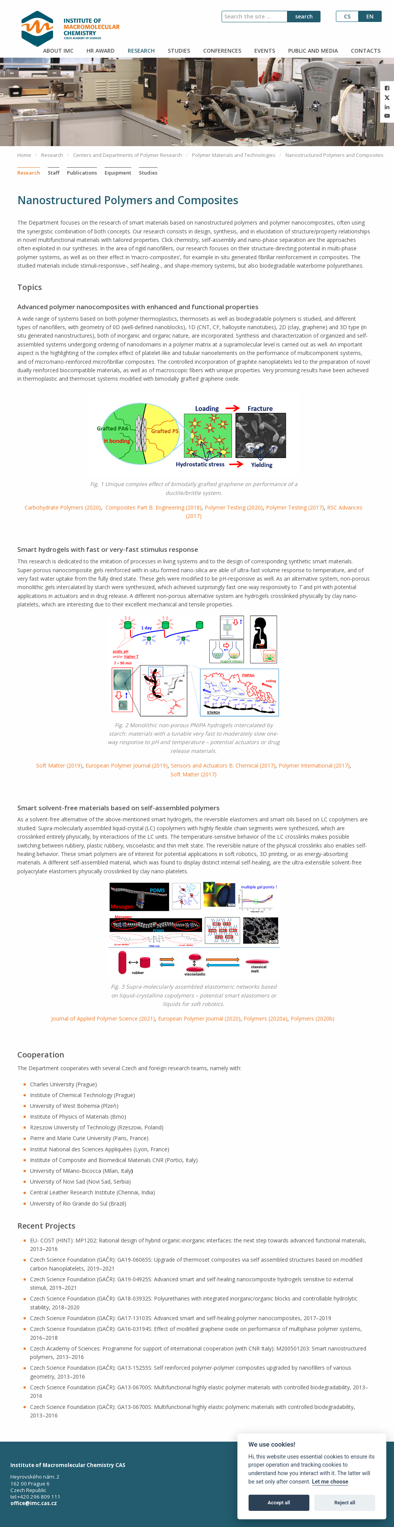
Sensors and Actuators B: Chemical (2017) (223, 765)
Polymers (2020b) (312, 1018)
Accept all (279, 1502)
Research (28, 172)
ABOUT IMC (57, 50)
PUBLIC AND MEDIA (312, 50)
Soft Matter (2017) (193, 774)
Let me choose (330, 1482)
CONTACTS (365, 50)
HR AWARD (100, 50)
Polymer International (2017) (314, 765)
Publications (82, 172)
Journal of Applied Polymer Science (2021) (103, 1018)
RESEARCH (140, 50)
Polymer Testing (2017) (295, 507)
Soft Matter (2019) (59, 765)
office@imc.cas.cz (33, 1503)
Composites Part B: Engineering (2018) (153, 507)
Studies (148, 172)
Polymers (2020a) (265, 1018)
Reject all (344, 1502)
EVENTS (264, 50)
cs (347, 16)
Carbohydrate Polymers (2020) (63, 507)
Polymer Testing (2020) (234, 507)
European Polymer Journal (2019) (126, 765)
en (370, 16)
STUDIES (178, 50)
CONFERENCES (221, 50)
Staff (53, 172)
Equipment (118, 172)
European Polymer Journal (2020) (199, 1018)
